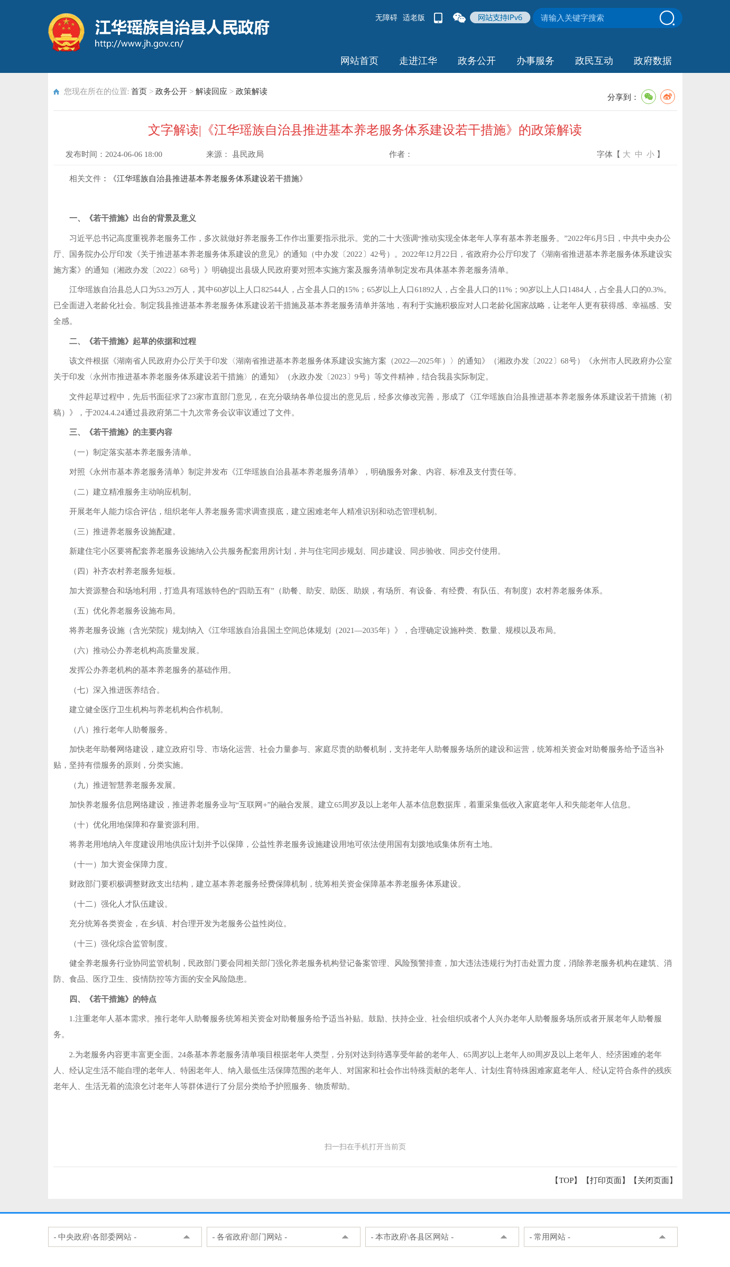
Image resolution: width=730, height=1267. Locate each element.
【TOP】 (566, 1180)
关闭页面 (653, 1180)
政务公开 (477, 60)
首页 (139, 91)
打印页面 (606, 1180)
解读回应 (211, 91)
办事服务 (535, 60)
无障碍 (386, 18)
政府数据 (653, 60)
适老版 (414, 18)
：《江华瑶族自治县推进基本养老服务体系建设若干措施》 (204, 178)
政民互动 (594, 60)
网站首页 (359, 60)
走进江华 (418, 60)
